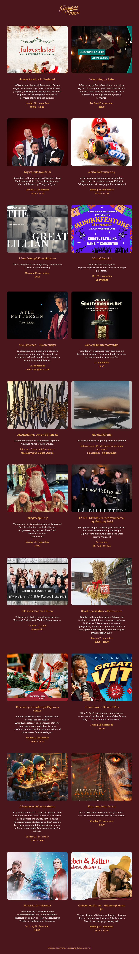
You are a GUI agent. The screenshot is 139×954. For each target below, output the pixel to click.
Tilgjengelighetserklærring (62, 948)
